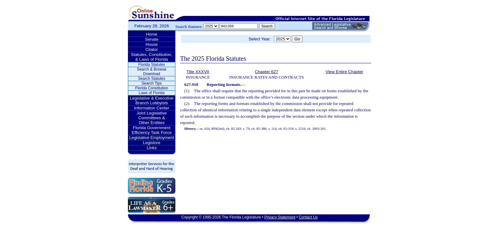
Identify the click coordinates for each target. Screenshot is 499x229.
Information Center (151, 108)
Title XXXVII (197, 71)
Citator (151, 49)
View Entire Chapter (344, 71)
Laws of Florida (152, 93)
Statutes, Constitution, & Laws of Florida (151, 57)
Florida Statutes (151, 64)
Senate (151, 39)
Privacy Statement (279, 217)
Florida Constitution (151, 88)
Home (152, 34)
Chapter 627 (266, 71)
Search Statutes (151, 78)
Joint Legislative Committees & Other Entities (152, 118)
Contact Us (308, 217)
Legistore (151, 142)
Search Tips (152, 83)
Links (152, 147)
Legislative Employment (151, 137)
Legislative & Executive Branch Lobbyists (151, 100)
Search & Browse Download (151, 71)
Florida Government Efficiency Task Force (152, 130)
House (151, 44)
